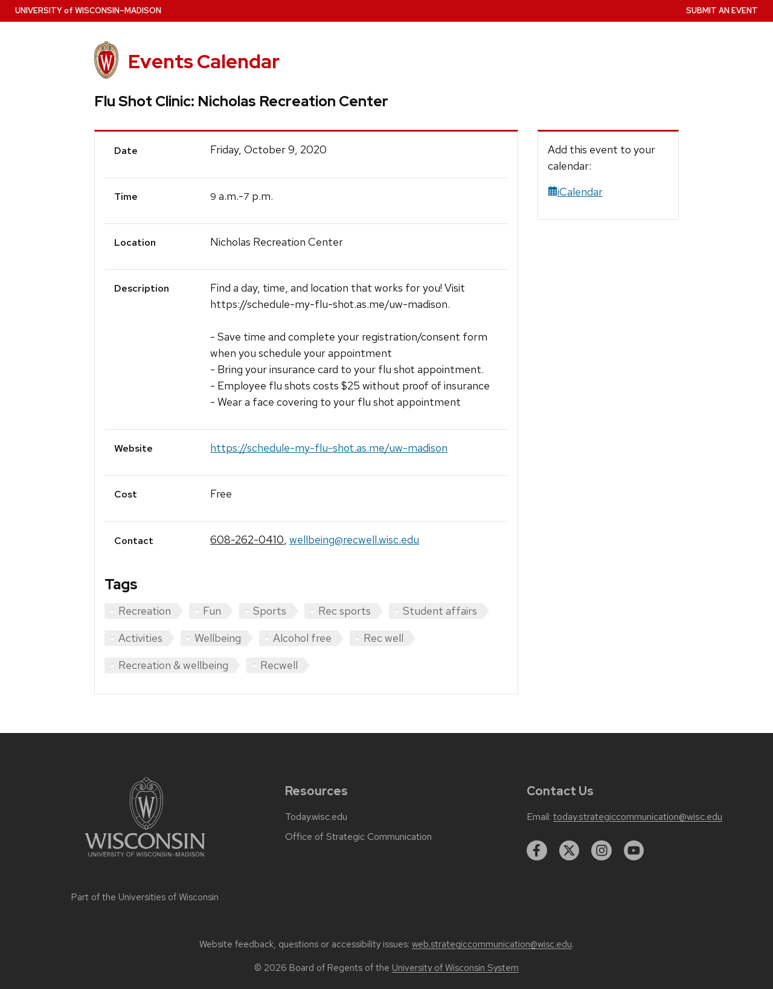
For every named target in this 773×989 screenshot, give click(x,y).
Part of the (145, 897)
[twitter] (569, 850)
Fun (212, 611)
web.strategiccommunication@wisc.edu (492, 944)
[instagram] (601, 850)
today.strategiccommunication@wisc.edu (637, 817)
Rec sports (344, 611)
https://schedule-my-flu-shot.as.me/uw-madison (328, 448)
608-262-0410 (247, 539)
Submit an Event (722, 10)
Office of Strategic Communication (358, 837)
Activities (140, 638)
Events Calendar (204, 61)
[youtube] (634, 850)
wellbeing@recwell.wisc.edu (354, 539)
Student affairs (440, 611)
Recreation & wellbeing (173, 665)
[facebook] (537, 850)
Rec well (383, 638)
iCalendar (575, 192)
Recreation (144, 611)
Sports (269, 611)
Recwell (279, 665)
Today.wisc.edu (316, 817)
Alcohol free (302, 638)
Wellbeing (217, 638)
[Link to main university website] (145, 859)
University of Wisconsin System (455, 968)
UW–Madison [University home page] (88, 10)
